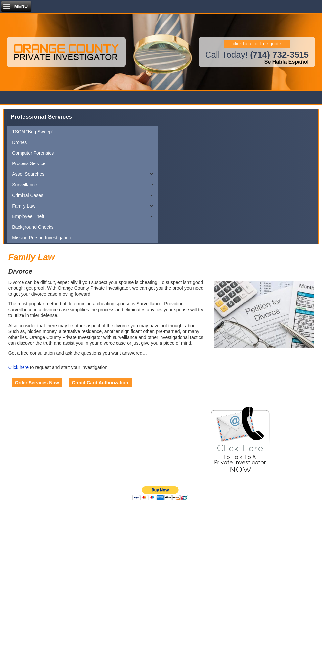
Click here (18, 367)
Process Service (28, 163)
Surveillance (24, 184)
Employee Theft (28, 216)
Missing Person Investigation (41, 237)
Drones (19, 142)
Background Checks (32, 227)
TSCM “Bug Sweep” (32, 131)
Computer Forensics (33, 153)
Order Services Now (37, 382)
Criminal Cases (27, 195)
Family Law (23, 206)
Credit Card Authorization (100, 382)
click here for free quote (257, 43)
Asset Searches (28, 174)
